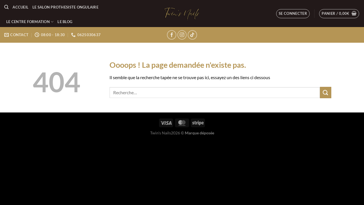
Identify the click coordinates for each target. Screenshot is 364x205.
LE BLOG (64, 21)
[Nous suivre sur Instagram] (182, 35)
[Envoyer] (325, 92)
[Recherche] (6, 7)
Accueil (20, 7)
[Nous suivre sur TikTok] (192, 35)
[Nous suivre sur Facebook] (171, 35)
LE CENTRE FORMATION (29, 21)
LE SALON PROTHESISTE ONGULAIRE (65, 7)
